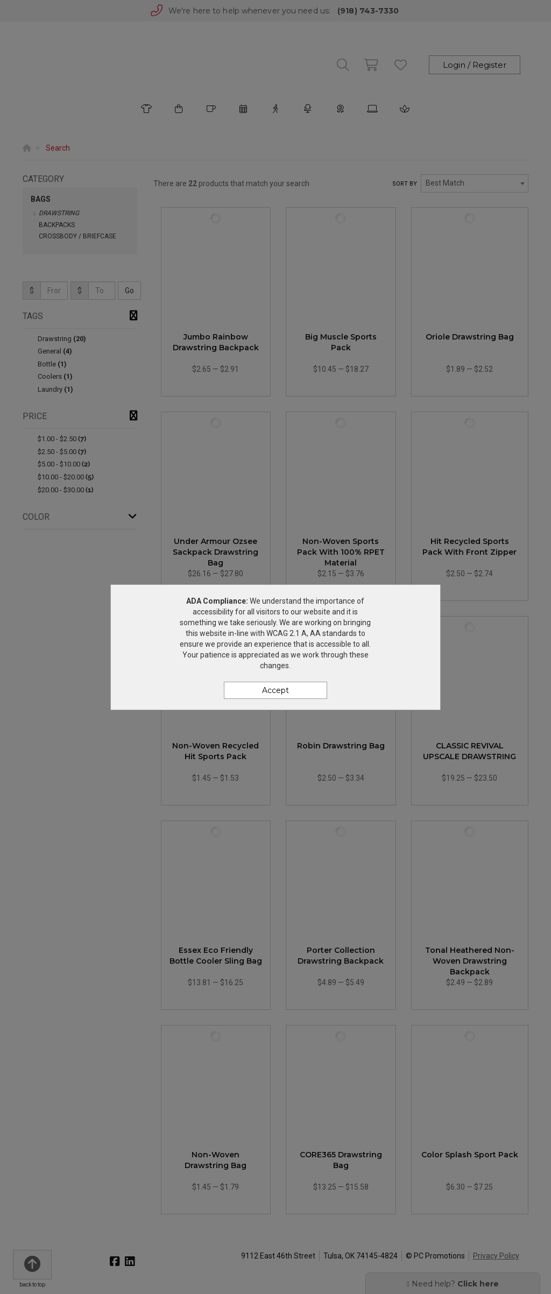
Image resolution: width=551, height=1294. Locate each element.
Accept (275, 690)
